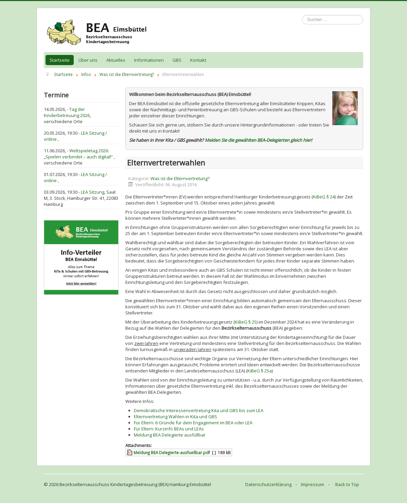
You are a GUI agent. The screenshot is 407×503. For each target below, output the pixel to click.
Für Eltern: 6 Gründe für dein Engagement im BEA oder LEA (193, 423)
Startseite (60, 60)
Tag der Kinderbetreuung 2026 (67, 112)
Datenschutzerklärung (268, 484)
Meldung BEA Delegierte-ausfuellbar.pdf (172, 452)
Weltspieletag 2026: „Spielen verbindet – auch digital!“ (79, 154)
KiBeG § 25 (245, 322)
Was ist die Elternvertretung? (180, 178)
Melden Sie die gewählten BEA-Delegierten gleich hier (258, 140)
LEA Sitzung (92, 192)
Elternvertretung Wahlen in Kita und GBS (175, 416)
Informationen (149, 60)
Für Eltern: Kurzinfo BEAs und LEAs (169, 429)
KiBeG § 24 (324, 197)
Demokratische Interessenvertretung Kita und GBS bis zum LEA (198, 410)
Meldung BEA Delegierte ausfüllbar (170, 435)
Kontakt (198, 60)
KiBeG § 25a (259, 371)
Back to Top (347, 484)
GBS (177, 60)
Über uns (88, 60)
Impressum (312, 484)
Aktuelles (115, 60)
